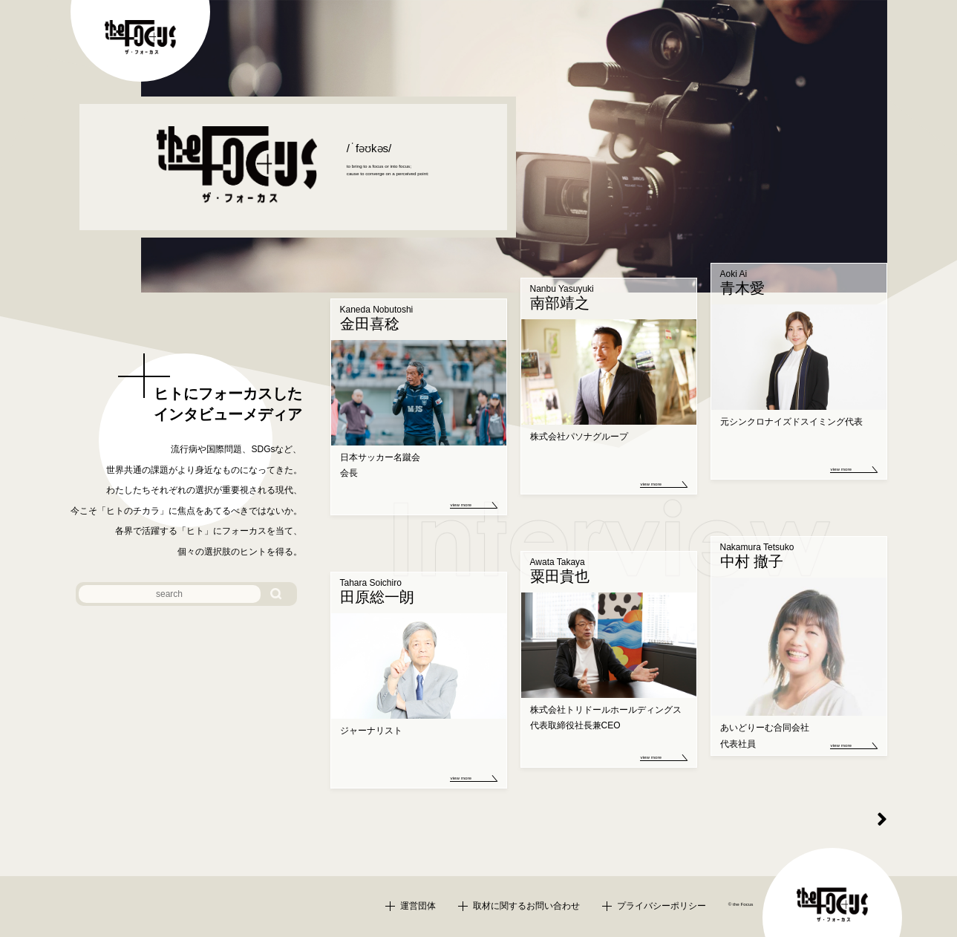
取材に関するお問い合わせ (526, 906)
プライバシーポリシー (661, 906)
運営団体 (418, 906)
